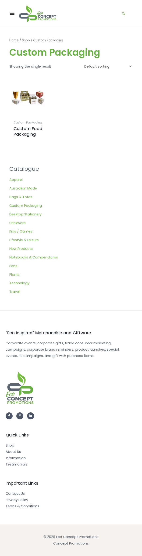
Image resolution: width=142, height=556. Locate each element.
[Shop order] (107, 66)
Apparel (16, 179)
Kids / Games (20, 231)
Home (14, 40)
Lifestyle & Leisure (24, 240)
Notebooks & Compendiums (33, 257)
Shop (26, 40)
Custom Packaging (25, 205)
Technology (19, 283)
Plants (14, 274)
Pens (13, 266)
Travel (14, 291)
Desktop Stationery (25, 214)
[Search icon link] (123, 13)
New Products (21, 248)
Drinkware (17, 223)
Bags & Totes (20, 197)
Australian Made (23, 188)
